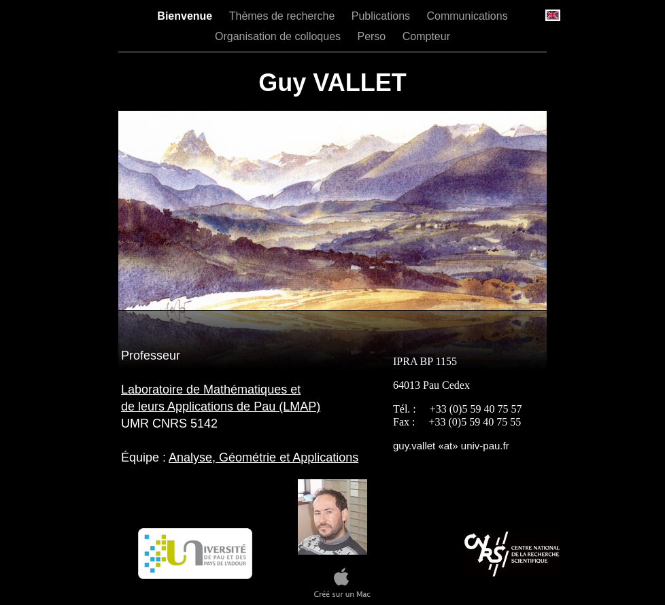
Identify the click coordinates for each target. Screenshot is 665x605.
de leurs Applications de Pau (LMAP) (220, 406)
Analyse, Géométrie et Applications (263, 457)
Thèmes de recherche (283, 16)
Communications (467, 16)
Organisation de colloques (279, 36)
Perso (372, 36)
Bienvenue (186, 16)
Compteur (426, 36)
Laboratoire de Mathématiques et (211, 389)
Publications (382, 16)
